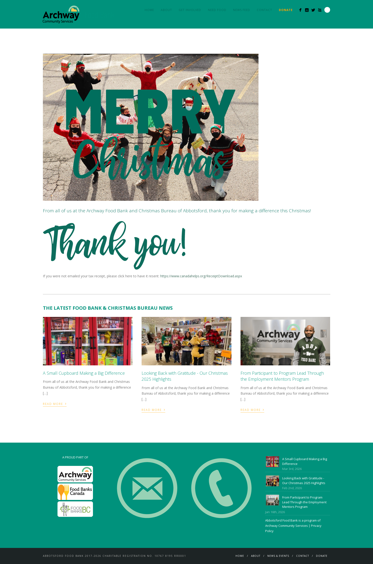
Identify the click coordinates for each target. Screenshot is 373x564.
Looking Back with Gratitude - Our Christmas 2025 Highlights (303, 480)
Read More (55, 403)
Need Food (217, 10)
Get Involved (190, 10)
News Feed (241, 10)
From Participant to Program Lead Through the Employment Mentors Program (282, 376)
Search (327, 10)
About (166, 10)
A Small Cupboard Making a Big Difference (84, 373)
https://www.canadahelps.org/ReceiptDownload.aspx (201, 276)
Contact (264, 10)
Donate (321, 556)
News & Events (278, 556)
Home (149, 10)
